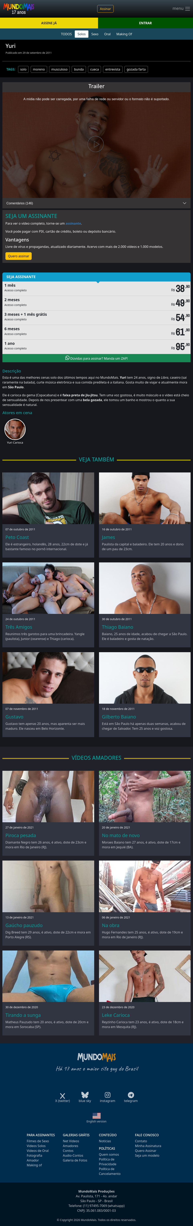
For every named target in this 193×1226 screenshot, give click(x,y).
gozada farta (136, 69)
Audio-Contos (73, 1155)
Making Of (124, 34)
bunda (79, 69)
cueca (94, 69)
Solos (82, 34)
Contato (141, 1141)
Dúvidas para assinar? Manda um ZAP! (96, 358)
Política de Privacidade (107, 1161)
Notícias (105, 1141)
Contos (68, 1150)
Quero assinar (18, 256)
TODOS (66, 34)
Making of (34, 1165)
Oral (107, 34)
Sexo (94, 34)
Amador (33, 1160)
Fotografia (34, 1155)
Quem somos (109, 1154)
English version (97, 1121)
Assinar (105, 9)
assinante (73, 223)
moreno (39, 69)
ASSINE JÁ (49, 23)
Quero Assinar (146, 1150)
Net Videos (71, 1141)
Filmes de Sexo (38, 1141)
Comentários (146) (19, 203)
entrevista (112, 69)
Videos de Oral (38, 1150)
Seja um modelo (147, 1155)
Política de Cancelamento (110, 1171)
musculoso (59, 69)
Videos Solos (36, 1146)
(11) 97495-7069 (95, 1206)
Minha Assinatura (148, 1146)
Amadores (70, 1146)
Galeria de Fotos (75, 1160)
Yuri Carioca (15, 442)
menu (182, 9)
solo (23, 69)
